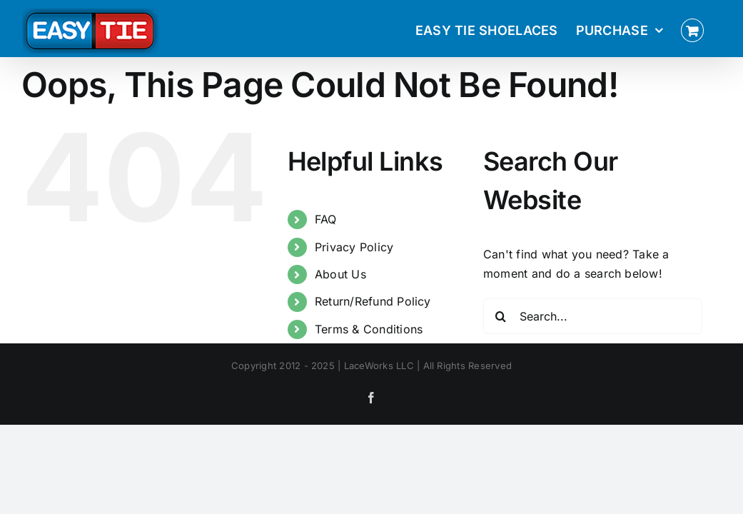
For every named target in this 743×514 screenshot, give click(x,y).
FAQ (326, 219)
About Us (340, 274)
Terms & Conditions (369, 329)
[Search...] (592, 316)
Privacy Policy (354, 247)
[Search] (501, 316)
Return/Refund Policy (373, 301)
